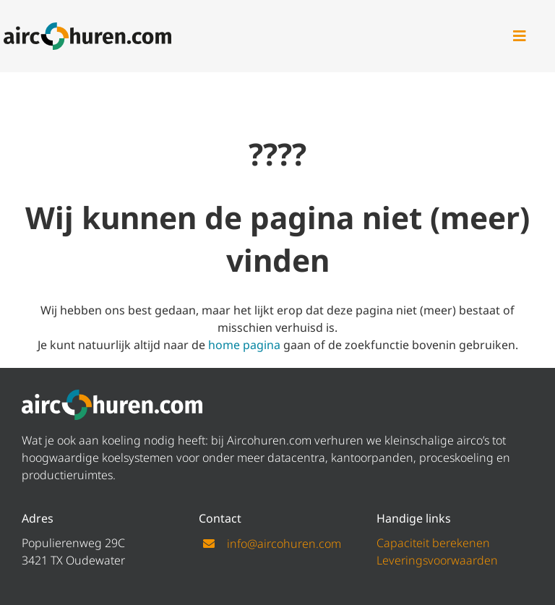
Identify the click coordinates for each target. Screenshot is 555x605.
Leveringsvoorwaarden (437, 560)
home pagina (244, 345)
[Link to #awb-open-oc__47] (519, 36)
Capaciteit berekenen (433, 543)
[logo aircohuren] (88, 28)
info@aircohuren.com (284, 544)
